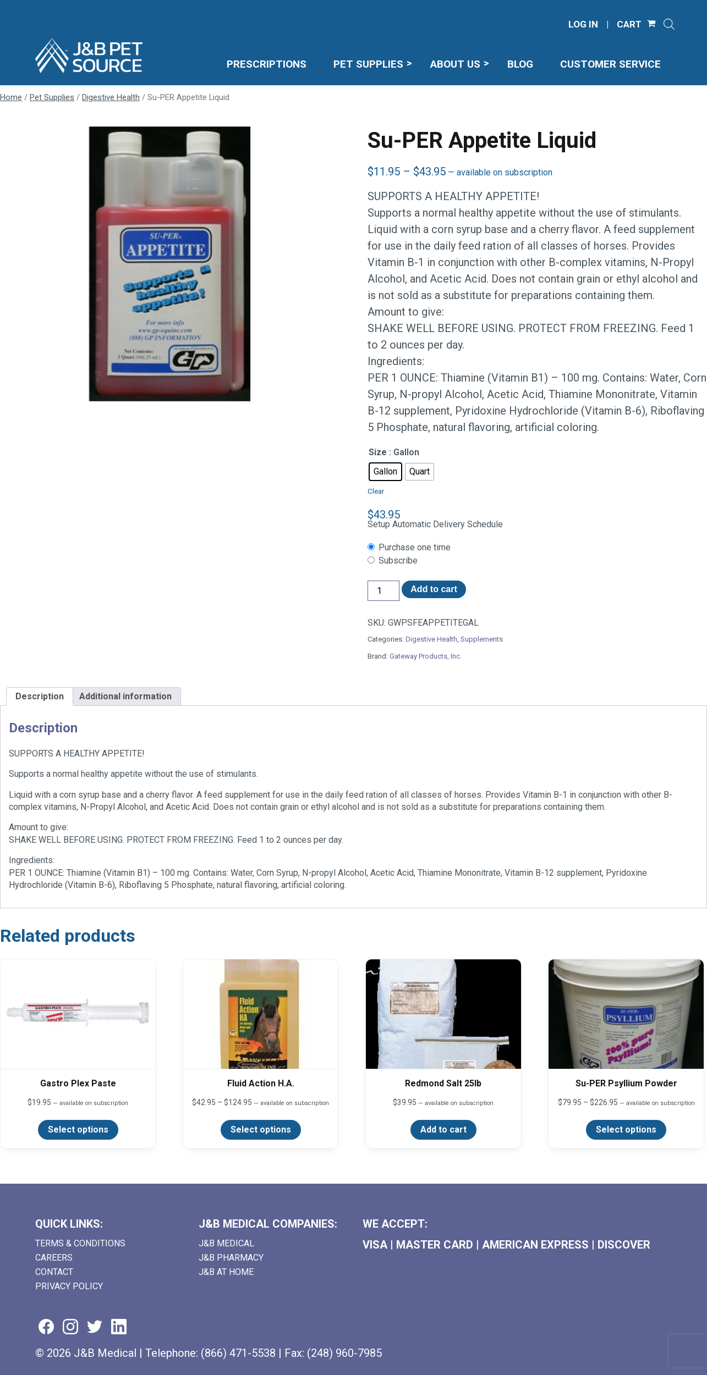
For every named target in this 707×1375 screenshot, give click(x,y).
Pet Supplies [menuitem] (368, 64)
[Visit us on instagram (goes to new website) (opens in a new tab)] (70, 1327)
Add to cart (433, 589)
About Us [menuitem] (455, 64)
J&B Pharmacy (231, 1257)
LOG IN (583, 24)
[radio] (385, 471)
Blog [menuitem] (520, 64)
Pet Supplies (52, 97)
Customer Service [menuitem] (610, 64)
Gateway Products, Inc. (426, 656)
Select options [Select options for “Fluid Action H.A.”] (261, 1129)
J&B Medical (226, 1243)
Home (11, 97)
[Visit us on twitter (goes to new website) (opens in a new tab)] (95, 1327)
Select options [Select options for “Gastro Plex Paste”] (78, 1129)
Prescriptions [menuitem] (266, 64)
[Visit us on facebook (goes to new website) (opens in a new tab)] (46, 1327)
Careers (54, 1257)
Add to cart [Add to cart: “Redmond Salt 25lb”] (443, 1129)
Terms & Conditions (80, 1243)
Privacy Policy (69, 1286)
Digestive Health (111, 97)
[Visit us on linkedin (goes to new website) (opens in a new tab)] (119, 1327)
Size (378, 452)
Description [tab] (39, 696)
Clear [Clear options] (376, 491)
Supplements (482, 639)
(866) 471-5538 (238, 1353)
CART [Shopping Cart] (629, 24)
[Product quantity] (383, 591)
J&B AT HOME (226, 1272)
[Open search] (669, 24)
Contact (54, 1272)
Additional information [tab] (125, 696)
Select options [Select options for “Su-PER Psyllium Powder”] (626, 1129)
